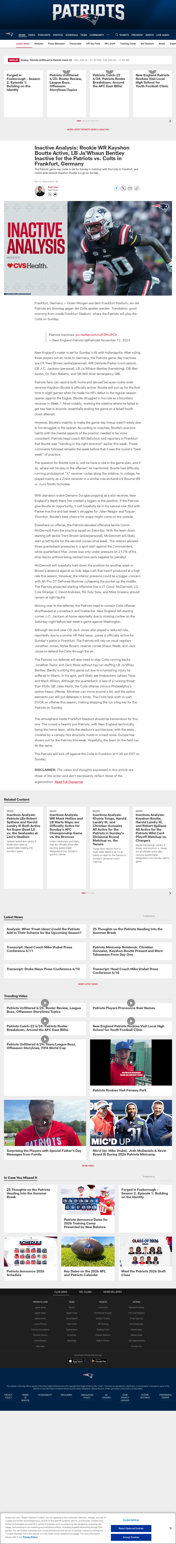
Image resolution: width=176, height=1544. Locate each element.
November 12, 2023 (116, 340)
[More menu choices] (108, 34)
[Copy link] (136, 188)
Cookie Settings (131, 1520)
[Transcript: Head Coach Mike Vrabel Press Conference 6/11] (45, 1018)
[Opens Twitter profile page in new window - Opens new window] (50, 194)
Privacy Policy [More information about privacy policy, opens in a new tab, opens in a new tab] (30, 1537)
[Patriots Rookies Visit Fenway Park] (131, 1297)
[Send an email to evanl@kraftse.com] (55, 194)
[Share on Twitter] (123, 190)
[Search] (116, 34)
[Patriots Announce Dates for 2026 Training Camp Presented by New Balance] (88, 1442)
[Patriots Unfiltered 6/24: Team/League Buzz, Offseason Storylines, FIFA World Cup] (45, 1299)
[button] (79, 121)
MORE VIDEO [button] (88, 1399)
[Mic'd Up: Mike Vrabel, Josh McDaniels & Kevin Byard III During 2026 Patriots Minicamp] (131, 1363)
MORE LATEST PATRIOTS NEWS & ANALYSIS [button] (88, 129)
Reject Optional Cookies (131, 1528)
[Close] (170, 1528)
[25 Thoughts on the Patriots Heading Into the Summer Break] (131, 954)
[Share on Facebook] (116, 190)
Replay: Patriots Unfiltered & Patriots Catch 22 (46, 60)
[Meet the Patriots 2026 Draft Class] (145, 1492)
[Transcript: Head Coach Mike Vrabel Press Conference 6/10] (131, 1086)
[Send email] (130, 190)
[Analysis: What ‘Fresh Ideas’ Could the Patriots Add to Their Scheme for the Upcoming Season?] (45, 954)
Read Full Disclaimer (69, 781)
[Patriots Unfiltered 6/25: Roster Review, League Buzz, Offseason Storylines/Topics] (66, 93)
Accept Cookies (131, 1537)
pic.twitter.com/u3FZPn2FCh (97, 335)
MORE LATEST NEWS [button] (88, 1121)
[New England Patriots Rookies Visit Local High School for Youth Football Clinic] (152, 92)
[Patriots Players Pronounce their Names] (131, 1169)
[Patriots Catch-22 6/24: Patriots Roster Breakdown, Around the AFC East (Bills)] (109, 92)
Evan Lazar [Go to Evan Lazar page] (53, 187)
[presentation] (170, 121)
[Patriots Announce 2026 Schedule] (30, 1492)
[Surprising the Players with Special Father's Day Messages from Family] (45, 1363)
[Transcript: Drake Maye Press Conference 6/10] (45, 1084)
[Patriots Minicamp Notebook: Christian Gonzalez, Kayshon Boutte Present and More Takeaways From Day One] (131, 1020)
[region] (88, 1528)
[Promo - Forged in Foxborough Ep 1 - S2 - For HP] (23, 93)
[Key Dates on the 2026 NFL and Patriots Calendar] (88, 1492)
